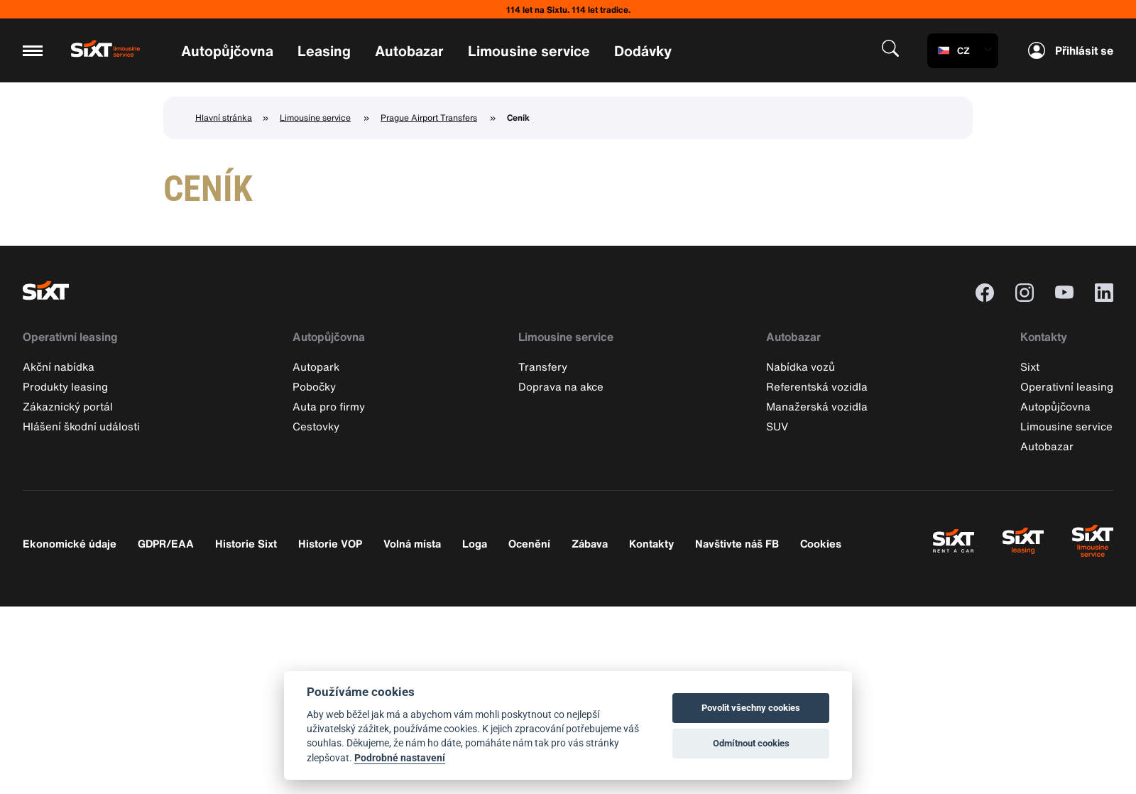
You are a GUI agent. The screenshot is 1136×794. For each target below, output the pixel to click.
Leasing (324, 50)
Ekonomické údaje (69, 543)
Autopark (316, 366)
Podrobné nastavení (399, 757)
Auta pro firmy (329, 406)
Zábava (590, 543)
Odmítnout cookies (751, 743)
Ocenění (529, 543)
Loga (474, 543)
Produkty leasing (65, 386)
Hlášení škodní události (81, 426)
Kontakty (1043, 336)
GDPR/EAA (166, 543)
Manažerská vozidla (817, 406)
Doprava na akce (561, 386)
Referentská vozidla (817, 386)
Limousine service (529, 50)
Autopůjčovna (227, 50)
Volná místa (412, 543)
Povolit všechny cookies (750, 707)
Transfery (542, 366)
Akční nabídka (58, 366)
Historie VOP (330, 543)
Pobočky (314, 386)
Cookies (820, 543)
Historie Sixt (246, 543)
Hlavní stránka (223, 118)
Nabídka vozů (800, 366)
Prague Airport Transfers (429, 118)
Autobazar (409, 50)
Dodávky (643, 50)
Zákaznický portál (68, 406)
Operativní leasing (70, 336)
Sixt (1029, 366)
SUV (777, 426)
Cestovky (316, 426)
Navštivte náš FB (737, 543)
